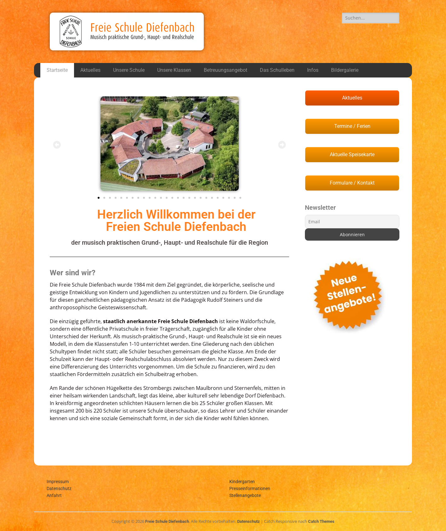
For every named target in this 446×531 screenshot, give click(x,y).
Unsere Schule (129, 70)
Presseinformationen (249, 488)
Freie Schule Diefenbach (167, 521)
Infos (312, 70)
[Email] (352, 221)
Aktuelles (90, 70)
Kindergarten (242, 481)
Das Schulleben (277, 70)
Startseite (57, 70)
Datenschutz (59, 488)
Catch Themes (321, 521)
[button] (57, 145)
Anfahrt (54, 495)
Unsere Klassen (174, 70)
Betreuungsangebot (225, 70)
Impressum (58, 481)
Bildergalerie (344, 70)
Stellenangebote (245, 495)
